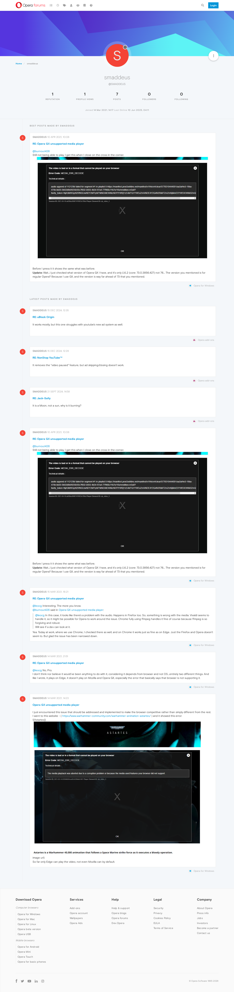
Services (76, 899)
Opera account (79, 913)
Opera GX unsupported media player (81, 609)
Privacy (158, 913)
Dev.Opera (118, 923)
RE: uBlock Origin (43, 316)
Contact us (203, 933)
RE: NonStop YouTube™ (48, 357)
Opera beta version (29, 929)
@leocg (37, 605)
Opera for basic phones (32, 961)
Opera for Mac (26, 919)
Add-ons (75, 908)
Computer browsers (27, 907)
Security (158, 908)
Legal (158, 899)
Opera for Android (28, 946)
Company (204, 899)
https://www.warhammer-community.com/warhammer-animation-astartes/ (106, 715)
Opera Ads (76, 923)
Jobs (200, 918)
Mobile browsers (25, 940)
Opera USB (24, 934)
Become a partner (208, 928)
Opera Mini (24, 951)
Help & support (121, 908)
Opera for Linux (27, 924)
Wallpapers (76, 918)
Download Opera (29, 899)
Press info (203, 913)
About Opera (204, 908)
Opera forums (120, 918)
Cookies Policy (162, 918)
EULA (157, 923)
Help (115, 899)
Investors (202, 923)
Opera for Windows (29, 914)
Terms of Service (163, 928)
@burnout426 (41, 151)
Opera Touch (25, 956)
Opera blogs (119, 913)
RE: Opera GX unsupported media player (58, 143)
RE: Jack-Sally (42, 398)
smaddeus (40, 137)
